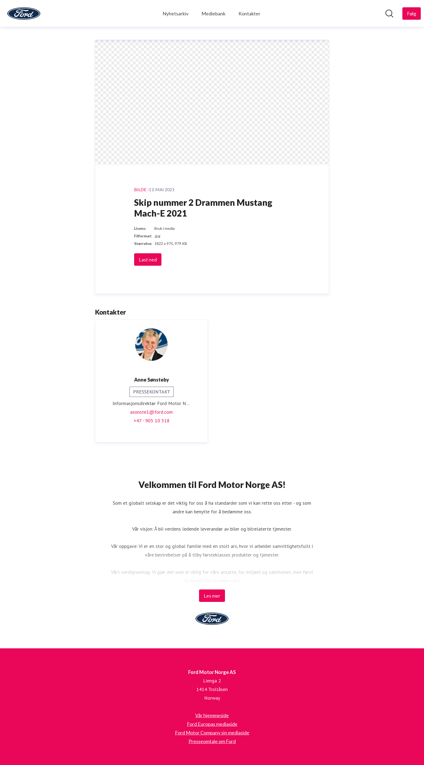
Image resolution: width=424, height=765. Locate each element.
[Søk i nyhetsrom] (389, 13)
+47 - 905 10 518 (152, 421)
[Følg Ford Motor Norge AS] (411, 13)
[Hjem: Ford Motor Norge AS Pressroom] (23, 13)
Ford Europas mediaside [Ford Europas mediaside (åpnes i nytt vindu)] (212, 724)
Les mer (212, 596)
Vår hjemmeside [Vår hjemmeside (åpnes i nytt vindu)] (212, 715)
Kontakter (249, 13)
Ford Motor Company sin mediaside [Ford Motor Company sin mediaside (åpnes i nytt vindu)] (212, 733)
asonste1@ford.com (151, 412)
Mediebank (213, 13)
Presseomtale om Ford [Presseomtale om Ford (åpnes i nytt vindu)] (212, 741)
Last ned (148, 260)
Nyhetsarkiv (175, 13)
